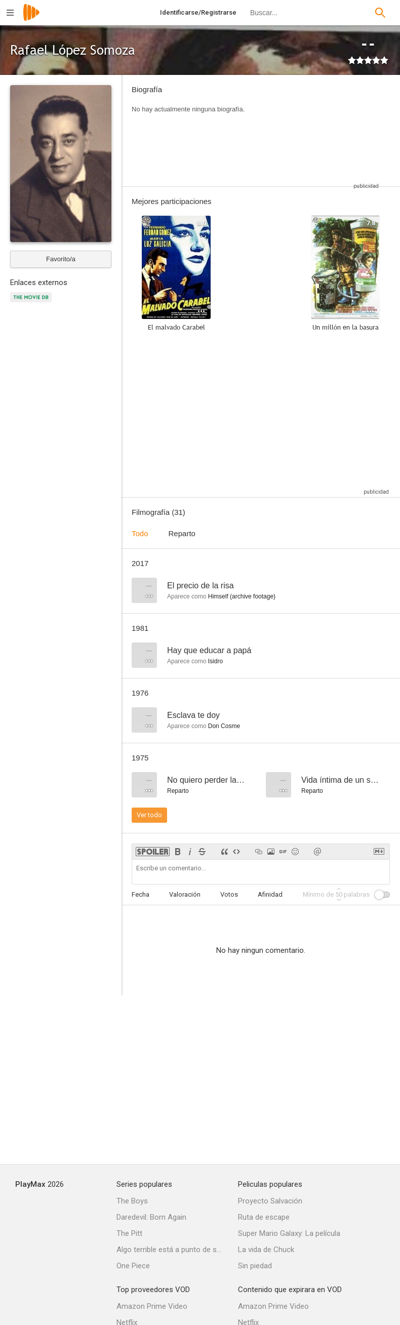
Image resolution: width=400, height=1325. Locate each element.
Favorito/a (60, 259)
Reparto (182, 533)
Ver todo (149, 815)
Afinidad (270, 894)
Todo (140, 533)
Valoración (185, 894)
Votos (229, 894)
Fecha (140, 894)
